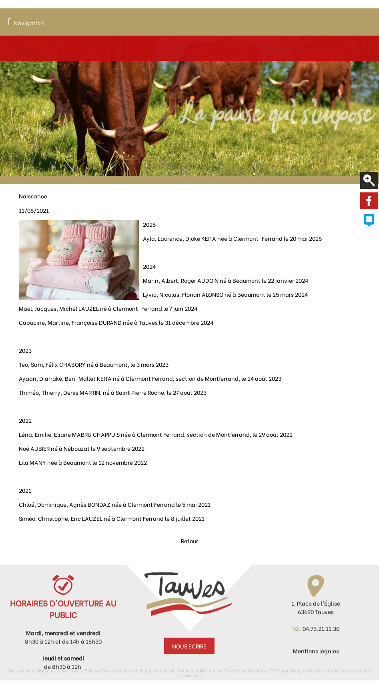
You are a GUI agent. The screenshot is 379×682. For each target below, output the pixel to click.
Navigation (29, 22)
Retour (189, 553)
